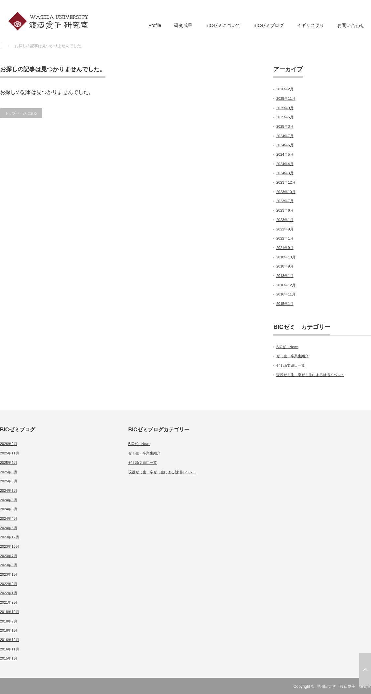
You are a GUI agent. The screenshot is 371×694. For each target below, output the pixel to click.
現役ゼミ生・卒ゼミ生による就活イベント (310, 375)
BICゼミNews (287, 347)
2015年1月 (285, 304)
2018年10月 (285, 257)
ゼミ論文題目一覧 (290, 365)
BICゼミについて (222, 25)
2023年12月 (285, 182)
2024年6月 (285, 145)
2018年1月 (285, 276)
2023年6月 (285, 210)
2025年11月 (285, 98)
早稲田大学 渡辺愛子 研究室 (343, 686)
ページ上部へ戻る (365, 669)
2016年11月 (285, 294)
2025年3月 (285, 126)
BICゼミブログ (269, 25)
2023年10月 (285, 192)
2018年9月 (285, 266)
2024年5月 (285, 154)
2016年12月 (285, 285)
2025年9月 (285, 108)
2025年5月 (285, 117)
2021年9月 (285, 248)
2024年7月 (285, 136)
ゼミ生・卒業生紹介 (292, 356)
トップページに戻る (21, 113)
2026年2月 (285, 89)
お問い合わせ (350, 25)
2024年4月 (285, 164)
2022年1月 (285, 238)
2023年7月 (285, 201)
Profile (154, 25)
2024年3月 (285, 173)
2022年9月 (285, 229)
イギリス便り (310, 25)
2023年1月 (285, 220)
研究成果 (183, 25)
